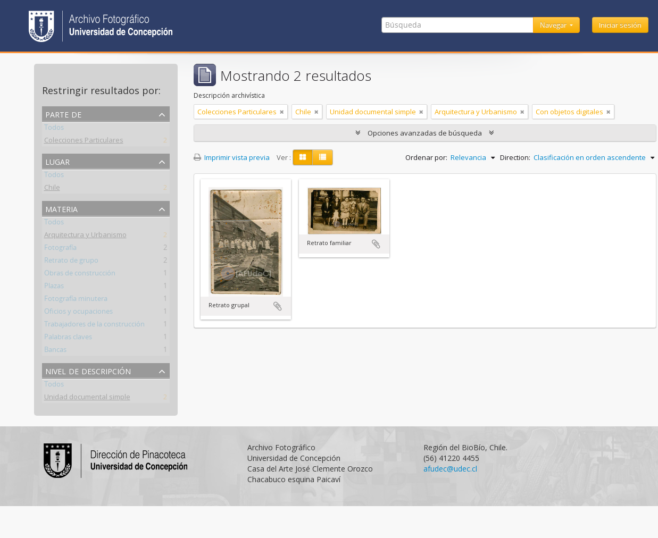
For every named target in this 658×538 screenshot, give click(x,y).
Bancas (55, 351)
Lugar (57, 161)
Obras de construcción (79, 275)
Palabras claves (68, 338)
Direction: (515, 157)
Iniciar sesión (620, 25)
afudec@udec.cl (450, 469)
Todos (54, 129)
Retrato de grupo (71, 262)
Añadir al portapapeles (277, 306)
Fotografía (60, 249)
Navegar (554, 25)
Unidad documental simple (87, 399)
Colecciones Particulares (83, 142)
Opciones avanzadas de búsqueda (425, 133)
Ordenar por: (426, 157)
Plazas (54, 287)
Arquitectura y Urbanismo (85, 236)
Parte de (63, 113)
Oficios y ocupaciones (78, 313)
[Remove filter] (282, 111)
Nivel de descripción (88, 370)
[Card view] (303, 157)
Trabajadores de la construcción (94, 326)
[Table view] (322, 157)
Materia (61, 208)
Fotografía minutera (75, 300)
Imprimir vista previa (232, 157)
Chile (52, 189)
